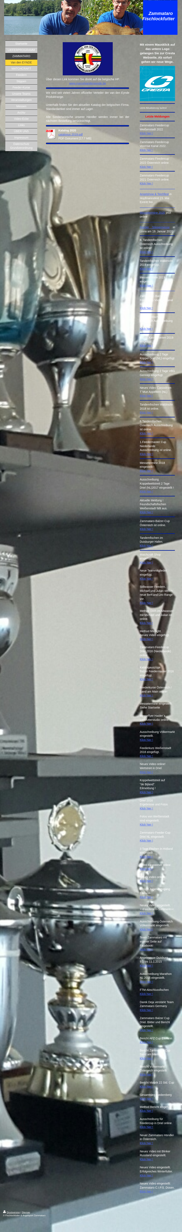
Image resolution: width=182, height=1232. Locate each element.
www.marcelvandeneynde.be (87, 83)
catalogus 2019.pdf (70, 134)
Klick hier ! (146, 133)
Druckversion (11, 1212)
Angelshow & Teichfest (154, 194)
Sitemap (26, 1212)
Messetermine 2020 (152, 212)
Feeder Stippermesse (155, 227)
